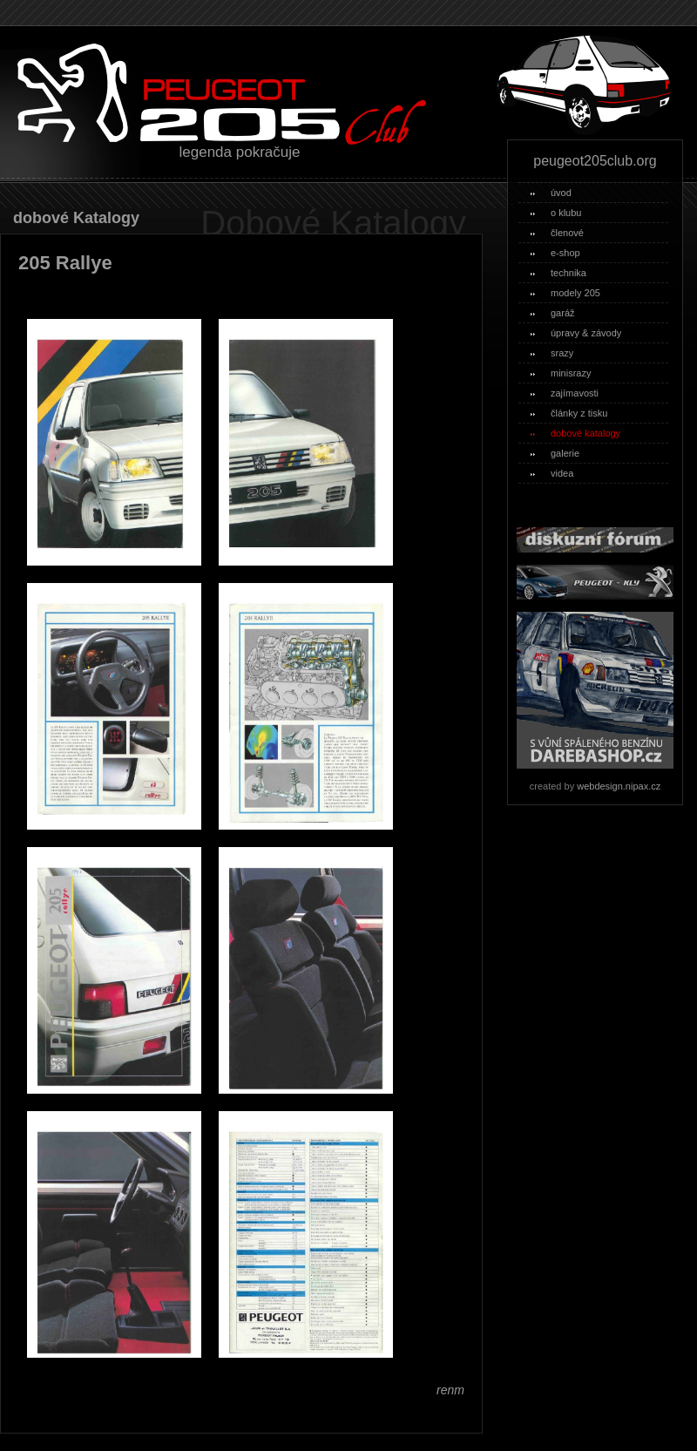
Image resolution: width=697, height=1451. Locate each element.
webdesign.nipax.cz (618, 786)
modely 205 (565, 293)
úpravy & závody (576, 333)
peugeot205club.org (594, 160)
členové (557, 232)
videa (552, 473)
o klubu (556, 212)
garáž (553, 313)
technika (558, 273)
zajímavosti (565, 393)
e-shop (555, 252)
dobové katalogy (575, 433)
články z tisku (569, 413)
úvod (551, 192)
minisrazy (561, 373)
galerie (555, 453)
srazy (552, 353)
